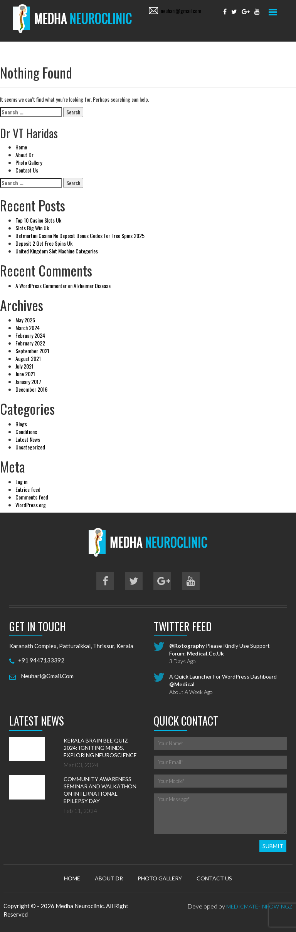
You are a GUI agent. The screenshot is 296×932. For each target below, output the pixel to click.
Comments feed (31, 497)
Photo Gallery (28, 162)
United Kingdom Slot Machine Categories (56, 251)
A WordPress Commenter (41, 286)
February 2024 (30, 335)
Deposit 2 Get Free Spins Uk (43, 243)
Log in (21, 482)
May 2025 (25, 320)
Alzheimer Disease (92, 286)
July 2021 (24, 366)
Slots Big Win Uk (32, 228)
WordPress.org (30, 505)
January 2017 (28, 381)
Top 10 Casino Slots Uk (38, 220)
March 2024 (27, 328)
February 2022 (30, 343)
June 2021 (25, 374)
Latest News (27, 439)
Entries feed (27, 489)
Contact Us (26, 170)
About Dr (24, 155)
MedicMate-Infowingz (259, 906)
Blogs (21, 424)
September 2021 (32, 351)
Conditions (26, 431)
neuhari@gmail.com (181, 11)
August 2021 (28, 358)
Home (21, 147)
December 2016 (31, 389)
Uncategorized (30, 447)
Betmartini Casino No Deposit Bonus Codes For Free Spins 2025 (80, 235)
